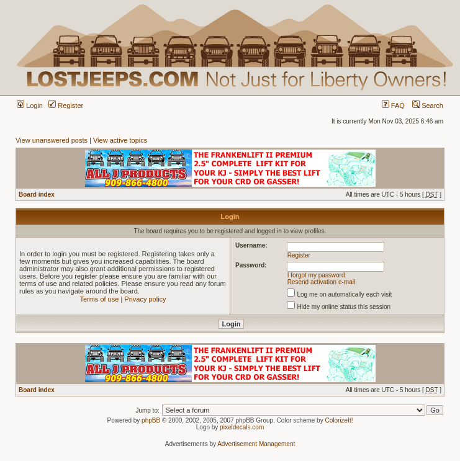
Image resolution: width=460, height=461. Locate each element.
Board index (37, 194)
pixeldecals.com (242, 427)
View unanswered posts (52, 140)
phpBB (151, 420)
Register (65, 105)
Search (427, 105)
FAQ (393, 105)
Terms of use (99, 299)
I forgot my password (316, 275)
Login (30, 105)
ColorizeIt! (339, 420)
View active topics (120, 140)
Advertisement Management (256, 444)
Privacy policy (145, 299)
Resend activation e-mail (321, 282)
